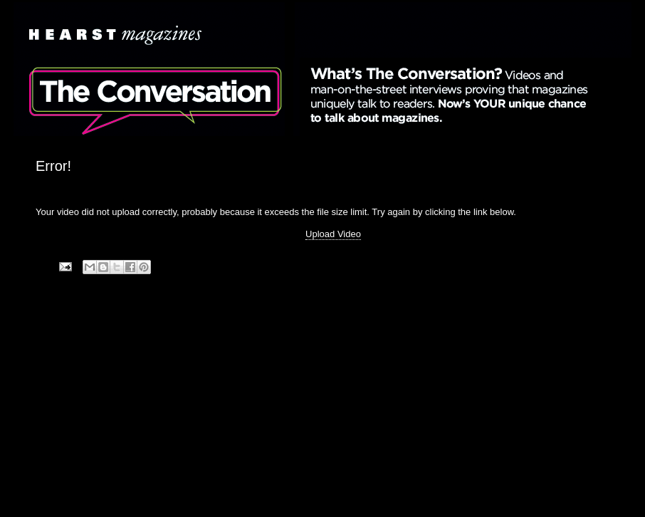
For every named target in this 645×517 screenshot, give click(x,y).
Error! (53, 166)
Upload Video (333, 234)
